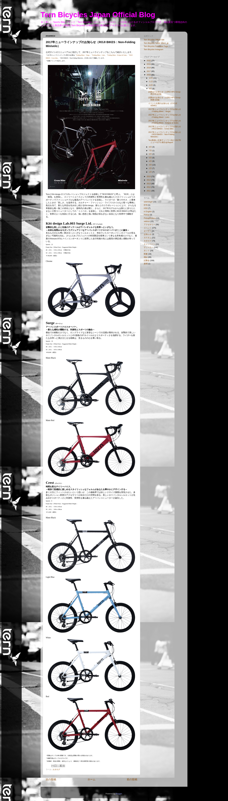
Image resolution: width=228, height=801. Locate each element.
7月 (150, 151)
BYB (145, 205)
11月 (151, 82)
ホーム (91, 779)
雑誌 (146, 257)
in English (148, 212)
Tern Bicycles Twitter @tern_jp (156, 43)
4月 (150, 161)
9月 (150, 89)
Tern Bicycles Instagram (153, 49)
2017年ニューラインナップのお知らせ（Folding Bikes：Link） (164, 116)
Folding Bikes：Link (98, 55)
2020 (149, 61)
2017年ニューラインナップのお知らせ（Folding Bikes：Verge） (164, 110)
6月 (150, 154)
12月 (151, 78)
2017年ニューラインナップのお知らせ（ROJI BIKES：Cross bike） (164, 128)
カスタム (147, 238)
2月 (150, 168)
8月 (150, 147)
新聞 (146, 264)
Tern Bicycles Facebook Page (156, 46)
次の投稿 (51, 779)
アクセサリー (149, 225)
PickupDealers (150, 218)
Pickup (146, 215)
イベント (147, 228)
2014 (149, 180)
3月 (150, 165)
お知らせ (147, 234)
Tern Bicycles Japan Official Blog (98, 15)
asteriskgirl (148, 202)
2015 (149, 176)
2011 (149, 191)
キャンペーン (149, 244)
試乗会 (146, 261)
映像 (146, 254)
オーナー (147, 231)
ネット (146, 251)
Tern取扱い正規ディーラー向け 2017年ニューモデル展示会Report (164, 141)
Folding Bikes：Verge (82, 55)
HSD (146, 208)
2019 (149, 64)
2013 (149, 184)
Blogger (119, 794)
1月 (150, 172)
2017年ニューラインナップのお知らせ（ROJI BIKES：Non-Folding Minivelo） (164, 134)
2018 (149, 68)
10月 (151, 85)
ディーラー (148, 247)
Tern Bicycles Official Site (154, 40)
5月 (150, 158)
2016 (149, 75)
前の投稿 (132, 779)
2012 (149, 187)
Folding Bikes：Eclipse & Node (117, 55)
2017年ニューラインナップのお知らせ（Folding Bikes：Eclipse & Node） (164, 122)
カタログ (56, 770)
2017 (149, 71)
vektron (147, 221)
